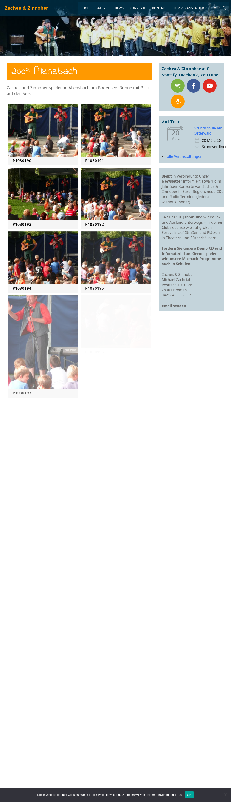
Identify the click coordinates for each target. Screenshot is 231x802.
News (119, 8)
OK (189, 794)
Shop (85, 8)
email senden (174, 305)
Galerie (101, 8)
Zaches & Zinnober (26, 8)
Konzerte (138, 8)
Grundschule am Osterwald (208, 131)
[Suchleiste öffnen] (224, 8)
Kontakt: (160, 8)
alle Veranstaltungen (185, 156)
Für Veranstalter (190, 8)
